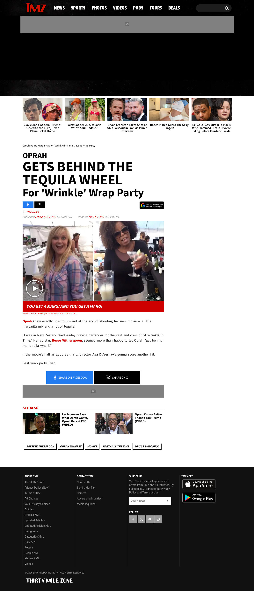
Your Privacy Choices (37, 504)
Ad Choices (32, 498)
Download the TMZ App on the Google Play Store (198, 498)
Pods (157, 88)
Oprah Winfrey (70, 446)
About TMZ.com (34, 482)
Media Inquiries (86, 504)
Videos (128, 88)
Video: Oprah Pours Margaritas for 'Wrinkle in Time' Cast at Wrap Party (51, 313)
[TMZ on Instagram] (45, 56)
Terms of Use (33, 493)
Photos (95, 88)
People (29, 547)
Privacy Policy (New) (37, 487)
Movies (92, 446)
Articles (29, 509)
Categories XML (34, 536)
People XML (32, 552)
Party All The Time (116, 446)
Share (70, 378)
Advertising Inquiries (89, 498)
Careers (81, 493)
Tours (185, 88)
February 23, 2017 (45, 217)
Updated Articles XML (38, 525)
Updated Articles (35, 520)
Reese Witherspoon (67, 340)
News (32, 88)
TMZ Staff (32, 212)
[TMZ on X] (31, 56)
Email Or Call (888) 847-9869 (67, 72)
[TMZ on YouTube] (150, 519)
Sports (62, 88)
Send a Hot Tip (86, 487)
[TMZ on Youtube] (38, 56)
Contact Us (83, 482)
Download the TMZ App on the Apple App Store (198, 484)
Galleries (30, 542)
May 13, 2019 (97, 217)
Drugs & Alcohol (147, 446)
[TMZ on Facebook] (26, 56)
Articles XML (32, 514)
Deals (214, 88)
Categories (31, 531)
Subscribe (167, 501)
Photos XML (32, 558)
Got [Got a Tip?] (35, 72)
